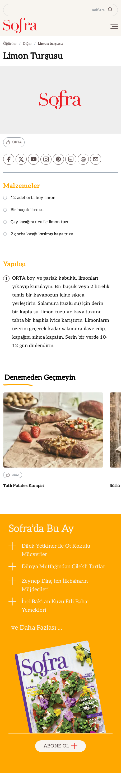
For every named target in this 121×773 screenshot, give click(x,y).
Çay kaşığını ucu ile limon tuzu (36, 222)
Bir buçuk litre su (23, 210)
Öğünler (10, 43)
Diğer (27, 43)
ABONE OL (61, 746)
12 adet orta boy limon (29, 198)
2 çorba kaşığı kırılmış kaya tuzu (38, 234)
